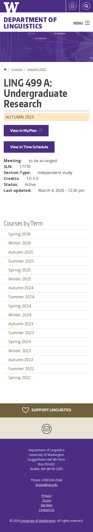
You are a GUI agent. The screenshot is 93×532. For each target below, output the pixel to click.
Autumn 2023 (37, 69)
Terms (46, 500)
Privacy (47, 496)
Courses (17, 69)
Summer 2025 (21, 261)
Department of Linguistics (30, 22)
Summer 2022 (21, 368)
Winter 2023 (19, 351)
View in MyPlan (26, 130)
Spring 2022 (19, 377)
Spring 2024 (19, 306)
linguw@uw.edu (47, 485)
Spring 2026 (19, 234)
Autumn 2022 (20, 359)
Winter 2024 (19, 315)
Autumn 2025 (20, 252)
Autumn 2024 (20, 288)
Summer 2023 (21, 332)
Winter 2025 (19, 279)
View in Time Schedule (29, 147)
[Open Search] (86, 6)
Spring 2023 (19, 341)
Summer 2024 (21, 296)
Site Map (47, 505)
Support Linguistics (46, 410)
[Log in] (72, 6)
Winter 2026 (19, 243)
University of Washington (38, 521)
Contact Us (46, 510)
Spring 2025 (19, 270)
